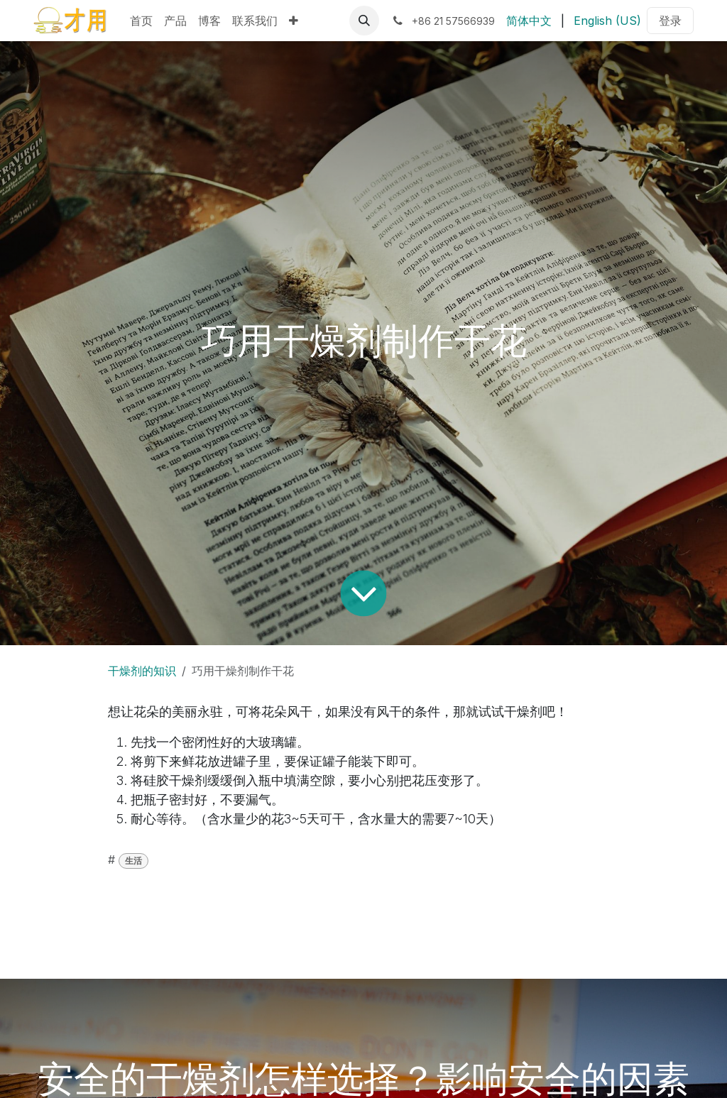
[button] (364, 20)
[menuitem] (141, 20)
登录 (670, 20)
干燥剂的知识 (142, 671)
